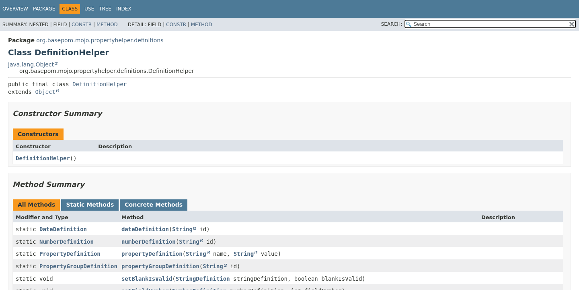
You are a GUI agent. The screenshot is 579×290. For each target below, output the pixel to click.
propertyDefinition (152, 254)
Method (107, 24)
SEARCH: (391, 24)
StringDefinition (203, 279)
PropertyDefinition (70, 254)
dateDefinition (145, 229)
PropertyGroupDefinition (78, 266)
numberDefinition (148, 241)
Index (123, 9)
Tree (105, 9)
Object (45, 92)
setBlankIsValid (146, 279)
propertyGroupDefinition (160, 266)
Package (44, 9)
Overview (15, 9)
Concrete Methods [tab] (154, 204)
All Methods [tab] (36, 204)
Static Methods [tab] (90, 204)
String (182, 229)
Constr (82, 24)
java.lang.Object (31, 64)
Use (89, 9)
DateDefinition (63, 229)
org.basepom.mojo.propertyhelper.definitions (99, 40)
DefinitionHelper (99, 84)
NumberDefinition (66, 241)
